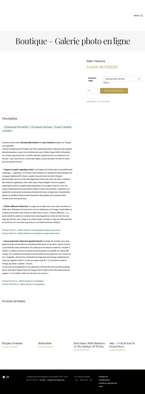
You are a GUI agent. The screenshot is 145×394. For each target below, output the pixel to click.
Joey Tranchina (103, 101)
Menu (138, 15)
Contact (42, 380)
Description (9, 118)
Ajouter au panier (114, 91)
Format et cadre (92, 79)
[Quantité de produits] (92, 90)
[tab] (9, 118)
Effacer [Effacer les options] (106, 83)
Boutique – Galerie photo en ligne (72, 40)
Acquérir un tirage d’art (56, 380)
